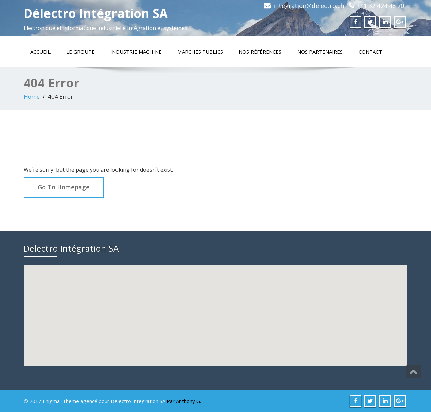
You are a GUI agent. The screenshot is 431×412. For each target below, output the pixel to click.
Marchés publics (200, 51)
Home (32, 96)
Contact (370, 51)
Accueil (40, 51)
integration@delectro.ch (308, 6)
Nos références (260, 51)
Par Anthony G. (184, 401)
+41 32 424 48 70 (380, 6)
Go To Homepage (64, 187)
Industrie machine (136, 51)
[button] (216, 309)
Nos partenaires (320, 51)
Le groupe (80, 51)
